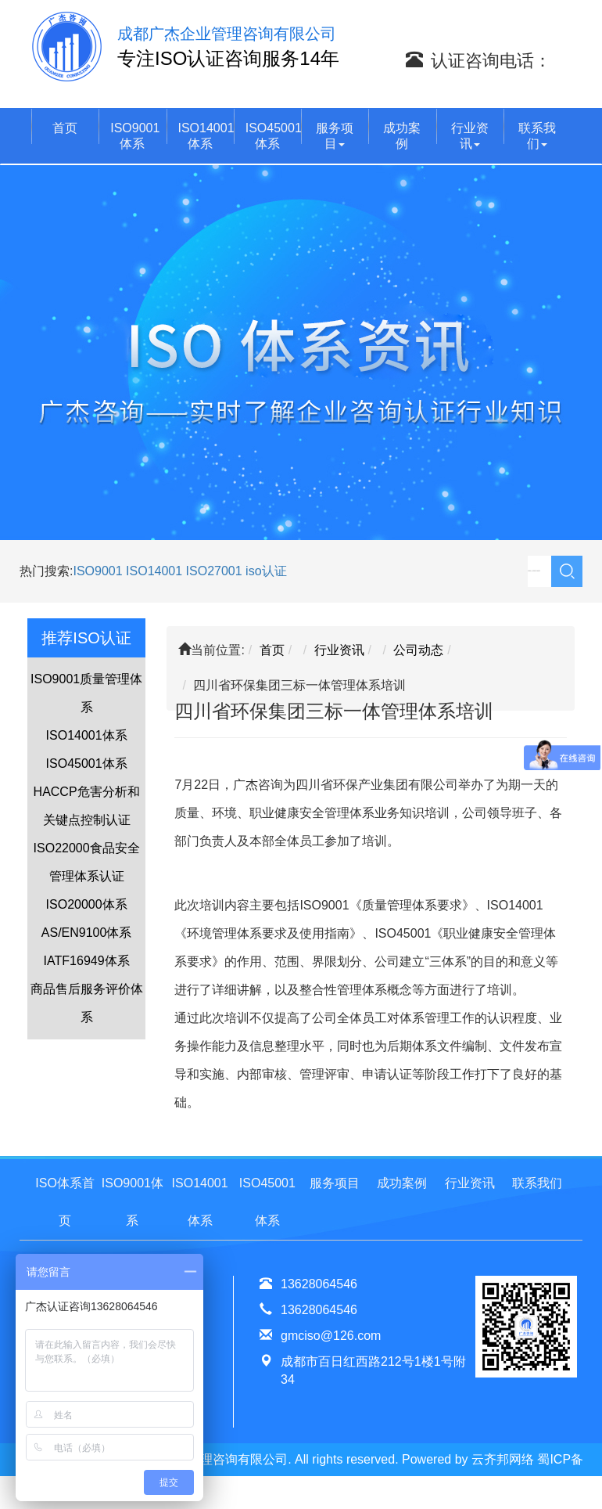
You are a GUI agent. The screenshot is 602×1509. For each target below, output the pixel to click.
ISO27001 (214, 571)
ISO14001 (156, 571)
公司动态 (418, 650)
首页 (64, 128)
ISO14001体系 (206, 135)
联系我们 (537, 135)
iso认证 (265, 571)
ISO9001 (97, 571)
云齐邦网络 (502, 1459)
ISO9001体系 (134, 135)
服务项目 (334, 135)
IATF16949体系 (87, 960)
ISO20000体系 (86, 904)
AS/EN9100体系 (86, 932)
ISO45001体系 (273, 135)
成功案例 (402, 135)
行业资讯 (470, 135)
